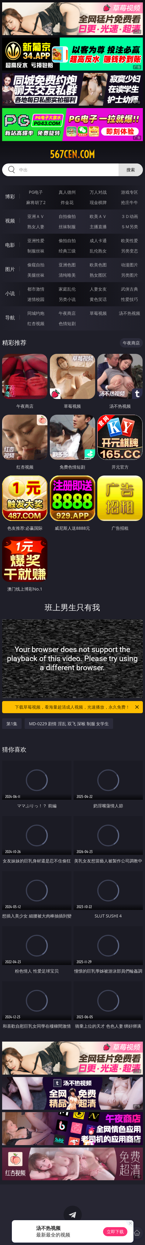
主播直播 (98, 226)
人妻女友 (98, 289)
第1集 (11, 723)
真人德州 (67, 192)
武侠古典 (129, 289)
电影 (10, 245)
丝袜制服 (67, 226)
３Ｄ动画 (129, 216)
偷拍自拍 (67, 240)
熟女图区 (98, 275)
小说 (10, 293)
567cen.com (72, 154)
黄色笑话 (98, 299)
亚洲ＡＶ (35, 216)
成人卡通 (98, 240)
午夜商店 (67, 313)
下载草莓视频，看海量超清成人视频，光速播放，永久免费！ (77, 707)
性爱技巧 (129, 299)
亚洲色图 (67, 265)
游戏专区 (129, 192)
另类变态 (129, 251)
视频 (10, 220)
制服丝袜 (35, 251)
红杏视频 (35, 323)
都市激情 (35, 289)
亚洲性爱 (35, 240)
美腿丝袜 (35, 275)
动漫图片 (129, 265)
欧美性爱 (129, 240)
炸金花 (67, 202)
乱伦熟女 (98, 251)
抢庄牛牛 (129, 202)
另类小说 (67, 299)
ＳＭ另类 (129, 226)
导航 (10, 317)
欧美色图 (98, 265)
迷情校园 (35, 299)
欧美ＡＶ (98, 216)
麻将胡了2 (36, 202)
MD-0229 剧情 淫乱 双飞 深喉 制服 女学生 (69, 723)
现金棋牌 (98, 202)
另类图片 (129, 275)
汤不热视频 (129, 313)
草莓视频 (98, 313)
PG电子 (36, 192)
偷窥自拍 (35, 265)
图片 (10, 269)
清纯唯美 (67, 275)
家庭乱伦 (67, 289)
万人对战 (98, 192)
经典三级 (67, 251)
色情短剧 (67, 323)
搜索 (130, 170)
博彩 (10, 196)
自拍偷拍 (67, 216)
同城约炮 (35, 313)
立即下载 (115, 1231)
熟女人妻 (35, 226)
